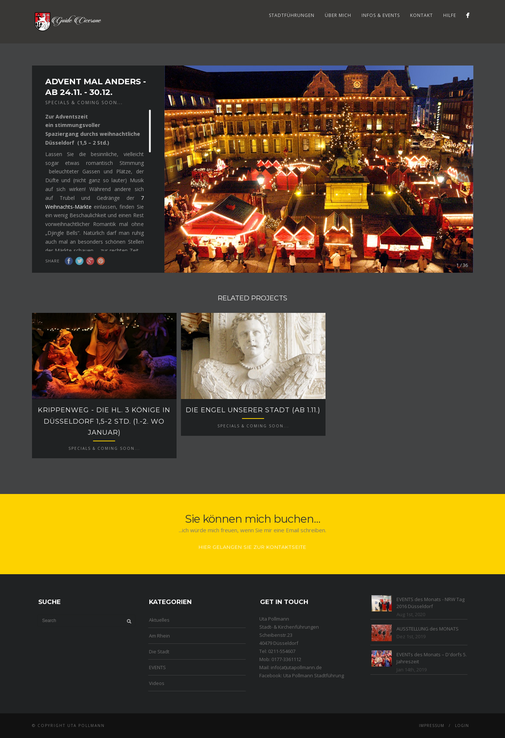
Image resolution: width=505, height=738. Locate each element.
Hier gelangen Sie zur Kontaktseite (252, 547)
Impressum (431, 725)
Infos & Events (381, 15)
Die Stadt (159, 651)
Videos (156, 683)
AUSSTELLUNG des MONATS (427, 628)
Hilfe (449, 15)
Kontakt (421, 15)
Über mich (338, 15)
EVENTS (157, 667)
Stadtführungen (291, 15)
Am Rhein (159, 635)
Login (462, 725)
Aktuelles (159, 620)
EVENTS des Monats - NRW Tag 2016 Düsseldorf (430, 603)
